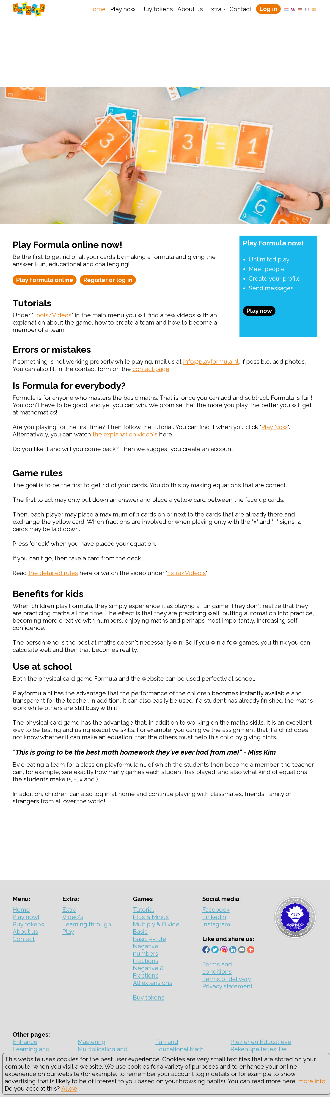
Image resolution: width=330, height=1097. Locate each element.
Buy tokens (157, 9)
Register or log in (107, 280)
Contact (240, 9)
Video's (72, 917)
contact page (150, 369)
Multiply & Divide (156, 924)
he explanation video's (127, 434)
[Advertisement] (165, 53)
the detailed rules (53, 573)
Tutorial (143, 909)
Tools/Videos (52, 315)
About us (190, 9)
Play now (259, 310)
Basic (140, 931)
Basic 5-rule (149, 939)
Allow (69, 1088)
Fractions (145, 960)
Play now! (123, 9)
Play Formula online (44, 280)
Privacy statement (227, 986)
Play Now (274, 427)
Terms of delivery (226, 979)
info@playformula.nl (211, 361)
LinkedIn (214, 917)
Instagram (216, 924)
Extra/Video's (186, 573)
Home (97, 9)
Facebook (216, 909)
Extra (214, 9)
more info (311, 1081)
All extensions (152, 982)
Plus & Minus (151, 917)
